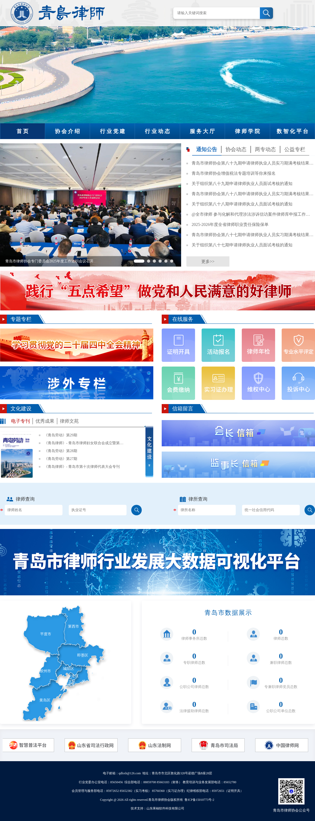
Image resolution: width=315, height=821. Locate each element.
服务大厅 (203, 131)
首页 (23, 131)
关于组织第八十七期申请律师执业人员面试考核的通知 (242, 245)
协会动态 (235, 149)
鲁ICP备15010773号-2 (199, 800)
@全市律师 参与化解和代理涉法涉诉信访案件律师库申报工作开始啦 (253, 214)
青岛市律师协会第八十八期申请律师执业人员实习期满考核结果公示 (253, 194)
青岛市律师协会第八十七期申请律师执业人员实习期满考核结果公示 (253, 234)
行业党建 (113, 131)
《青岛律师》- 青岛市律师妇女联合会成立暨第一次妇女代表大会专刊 (84, 443)
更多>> (207, 261)
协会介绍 (68, 131)
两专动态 (265, 149)
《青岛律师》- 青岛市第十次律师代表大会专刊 (82, 467)
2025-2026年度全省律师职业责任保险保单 (230, 224)
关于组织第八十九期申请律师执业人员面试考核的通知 (242, 183)
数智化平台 (293, 131)
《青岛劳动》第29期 (60, 435)
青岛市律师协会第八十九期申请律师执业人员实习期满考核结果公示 (253, 163)
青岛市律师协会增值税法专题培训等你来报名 (234, 173)
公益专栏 (294, 149)
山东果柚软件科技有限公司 (165, 808)
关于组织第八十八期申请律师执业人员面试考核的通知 (242, 204)
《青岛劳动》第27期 (60, 459)
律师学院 (248, 131)
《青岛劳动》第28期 (60, 451)
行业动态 (158, 131)
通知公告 (206, 149)
